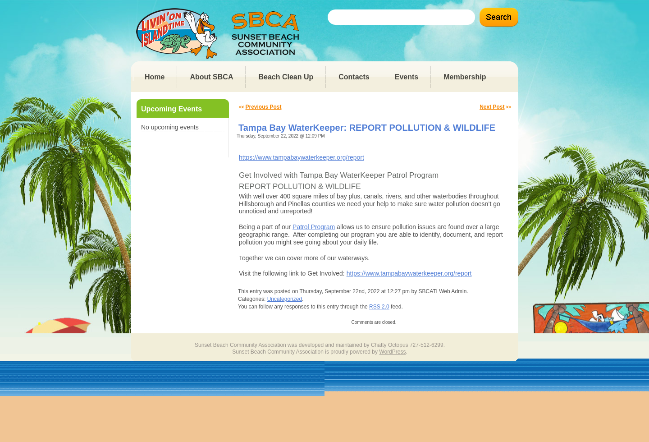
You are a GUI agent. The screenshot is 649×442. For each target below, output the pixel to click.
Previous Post (263, 107)
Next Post (492, 107)
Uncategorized (284, 299)
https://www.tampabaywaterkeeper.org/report (301, 157)
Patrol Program (314, 226)
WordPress (392, 352)
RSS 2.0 (379, 307)
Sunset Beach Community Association (220, 33)
